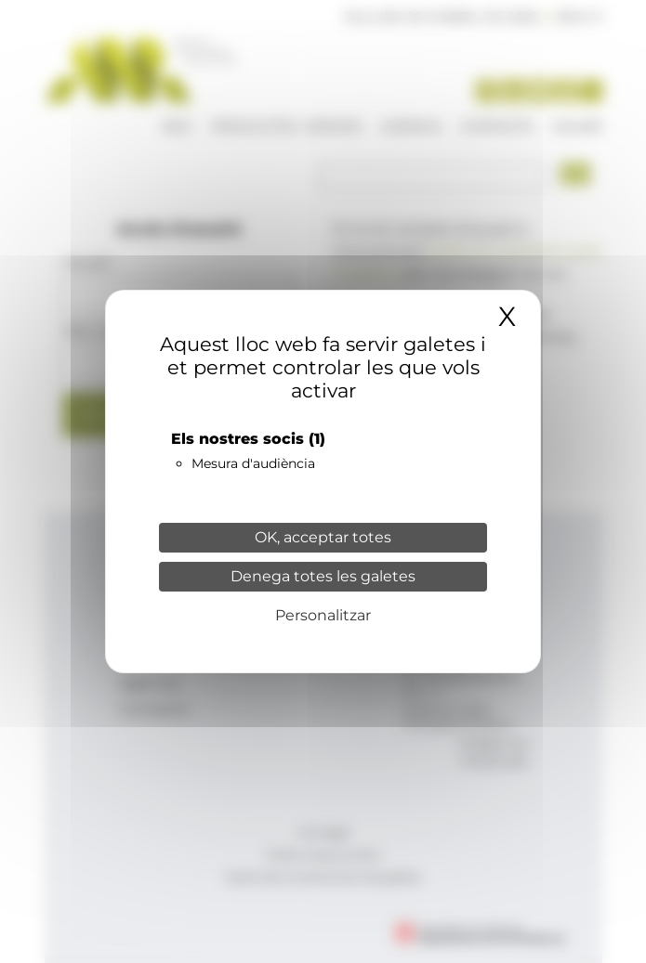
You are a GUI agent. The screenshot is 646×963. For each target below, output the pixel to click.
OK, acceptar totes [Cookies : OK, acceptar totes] (323, 537)
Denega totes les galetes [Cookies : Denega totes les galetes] (323, 576)
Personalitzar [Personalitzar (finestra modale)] (323, 615)
